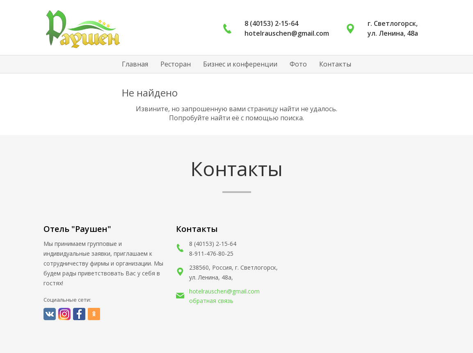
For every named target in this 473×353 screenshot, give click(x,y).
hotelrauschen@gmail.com (224, 291)
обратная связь (211, 301)
